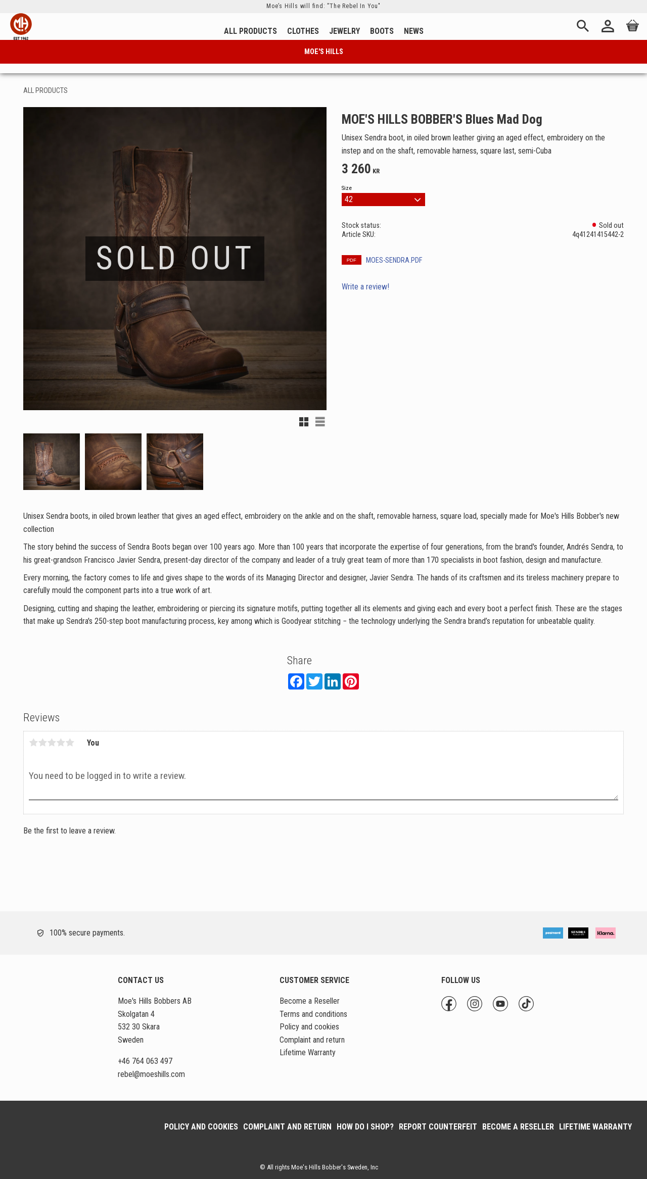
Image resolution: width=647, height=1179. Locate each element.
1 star (33, 742)
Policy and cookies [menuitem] (309, 1026)
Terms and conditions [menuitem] (313, 1014)
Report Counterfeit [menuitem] (438, 1127)
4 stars (60, 742)
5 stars (69, 742)
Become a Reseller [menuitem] (310, 1001)
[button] (303, 421)
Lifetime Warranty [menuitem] (308, 1052)
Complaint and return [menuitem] (312, 1040)
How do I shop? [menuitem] (365, 1127)
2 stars (42, 742)
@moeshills (151, 1074)
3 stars (51, 742)
